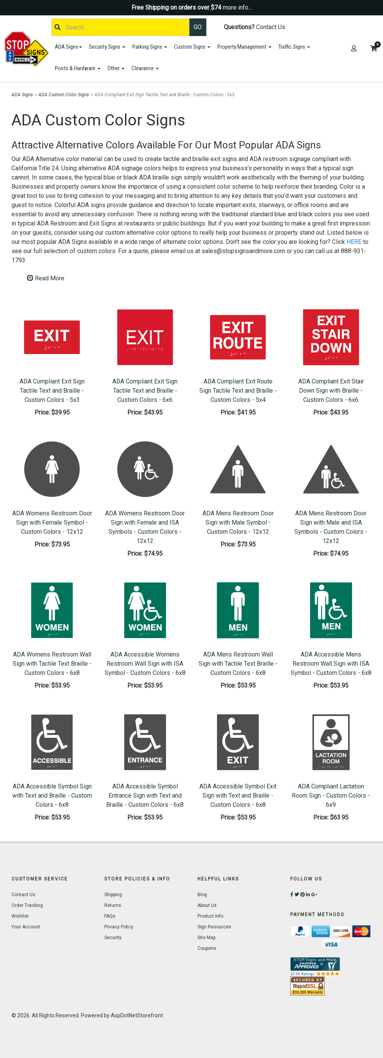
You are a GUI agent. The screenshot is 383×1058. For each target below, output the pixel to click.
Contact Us (270, 27)
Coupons (206, 948)
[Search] (120, 27)
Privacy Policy (118, 927)
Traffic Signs (294, 46)
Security (113, 937)
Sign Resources (214, 927)
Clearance (145, 68)
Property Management (244, 46)
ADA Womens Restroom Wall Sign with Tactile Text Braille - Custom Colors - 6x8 (52, 663)
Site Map (206, 937)
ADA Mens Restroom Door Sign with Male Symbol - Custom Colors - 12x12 (238, 522)
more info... (237, 7)
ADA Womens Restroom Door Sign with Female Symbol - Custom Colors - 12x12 (52, 522)
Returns (112, 905)
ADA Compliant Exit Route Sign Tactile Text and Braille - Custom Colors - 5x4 (238, 390)
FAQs (109, 916)
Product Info (210, 916)
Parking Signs (149, 46)
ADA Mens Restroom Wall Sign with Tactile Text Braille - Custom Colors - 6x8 (238, 663)
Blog (202, 894)
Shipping (113, 894)
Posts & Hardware (77, 68)
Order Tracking (27, 905)
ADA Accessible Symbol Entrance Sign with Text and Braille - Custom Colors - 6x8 (145, 795)
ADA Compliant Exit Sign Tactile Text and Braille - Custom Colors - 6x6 (145, 390)
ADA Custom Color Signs (63, 94)
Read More (45, 278)
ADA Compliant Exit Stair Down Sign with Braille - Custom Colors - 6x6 (331, 390)
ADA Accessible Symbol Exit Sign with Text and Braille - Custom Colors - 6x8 (237, 795)
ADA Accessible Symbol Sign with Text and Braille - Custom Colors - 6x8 (52, 795)
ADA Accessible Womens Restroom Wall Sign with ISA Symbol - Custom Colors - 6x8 (145, 663)
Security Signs (107, 46)
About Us (207, 905)
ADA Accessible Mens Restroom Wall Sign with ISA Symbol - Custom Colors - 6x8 (331, 663)
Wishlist (20, 916)
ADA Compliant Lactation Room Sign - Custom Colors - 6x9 (331, 795)
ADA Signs (68, 46)
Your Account (26, 927)
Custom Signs (192, 46)
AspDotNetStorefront (137, 1015)
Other (116, 68)
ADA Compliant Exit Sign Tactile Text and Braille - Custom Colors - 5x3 (52, 390)
